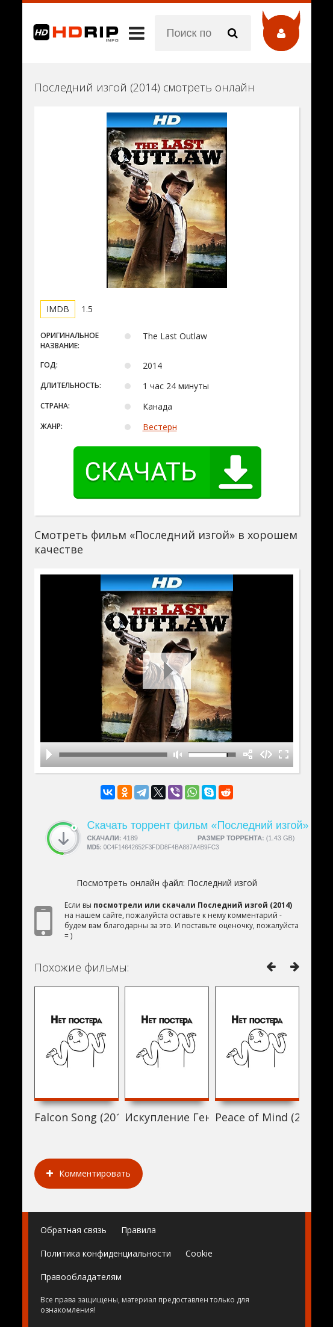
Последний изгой (222, 882)
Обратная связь (73, 1230)
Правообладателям (81, 1276)
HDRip (70, 33)
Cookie (199, 1253)
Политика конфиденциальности (105, 1253)
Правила (138, 1230)
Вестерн (160, 427)
